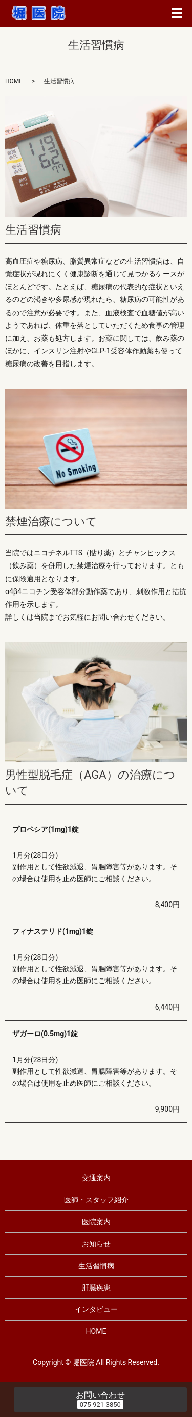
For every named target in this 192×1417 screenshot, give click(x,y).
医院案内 (96, 1222)
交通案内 (96, 1178)
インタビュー (96, 1309)
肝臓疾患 (96, 1287)
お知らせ (96, 1244)
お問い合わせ (100, 1395)
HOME (14, 81)
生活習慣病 (96, 1265)
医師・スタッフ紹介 (96, 1200)
